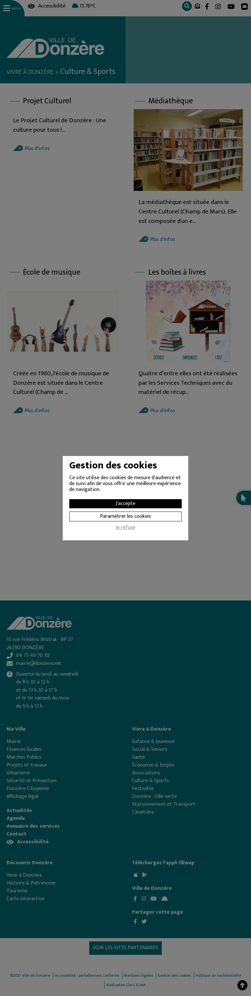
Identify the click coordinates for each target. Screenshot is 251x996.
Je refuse (125, 528)
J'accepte (125, 503)
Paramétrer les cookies (125, 516)
